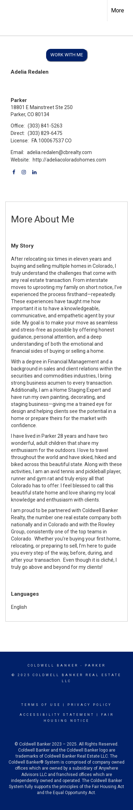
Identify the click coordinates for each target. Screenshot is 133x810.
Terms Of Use (41, 705)
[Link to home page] (11, 9)
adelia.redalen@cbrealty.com (59, 152)
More (117, 10)
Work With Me (66, 54)
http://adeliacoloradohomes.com (69, 160)
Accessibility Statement (57, 714)
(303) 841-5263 (45, 126)
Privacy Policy (89, 705)
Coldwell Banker (53, 665)
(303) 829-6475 (45, 133)
